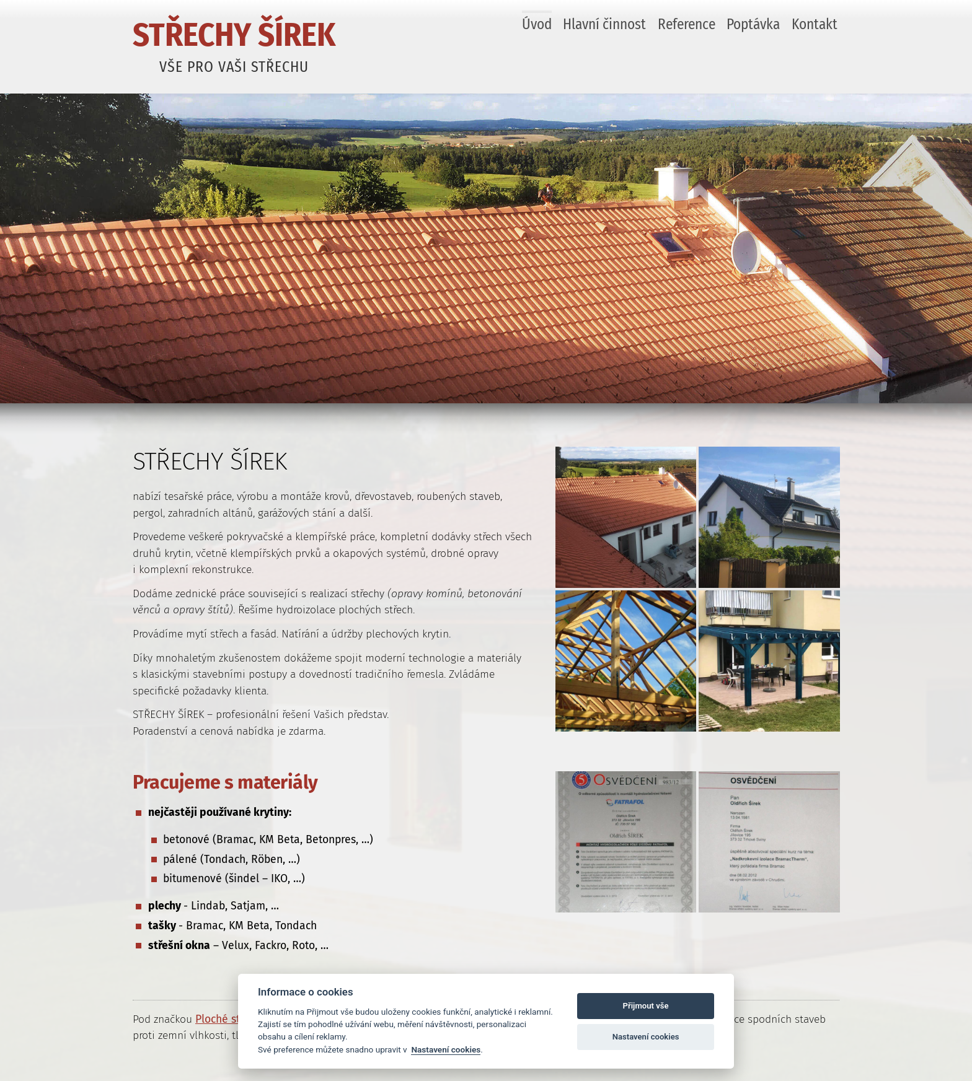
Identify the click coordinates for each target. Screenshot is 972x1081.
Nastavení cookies (445, 1049)
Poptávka (753, 24)
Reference (686, 24)
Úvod (537, 24)
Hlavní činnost (604, 24)
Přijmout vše (646, 1005)
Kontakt (814, 24)
